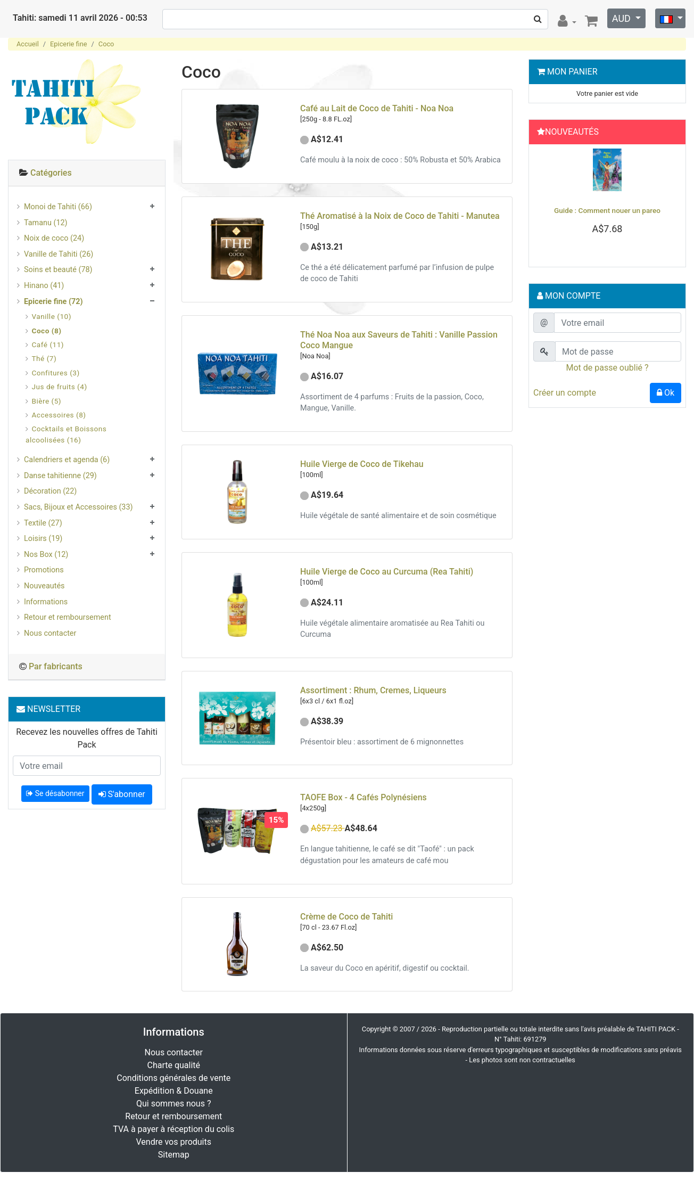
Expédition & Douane (174, 1091)
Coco (106, 44)
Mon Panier (572, 72)
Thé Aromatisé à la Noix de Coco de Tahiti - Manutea (400, 216)
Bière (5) (47, 401)
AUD (622, 18)
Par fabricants (55, 666)
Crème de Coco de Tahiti (346, 917)
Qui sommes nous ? (173, 1103)
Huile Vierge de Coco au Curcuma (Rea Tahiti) (386, 572)
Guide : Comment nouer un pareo (607, 210)
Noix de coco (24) (54, 238)
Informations (46, 601)
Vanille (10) (51, 316)
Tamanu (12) (46, 222)
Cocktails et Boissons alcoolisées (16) (66, 434)
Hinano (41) (44, 285)
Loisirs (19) (43, 538)
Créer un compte (564, 393)
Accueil (27, 44)
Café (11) (48, 344)
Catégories (51, 173)
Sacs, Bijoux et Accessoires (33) (78, 507)
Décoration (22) (50, 491)
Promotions (44, 570)
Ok (665, 393)
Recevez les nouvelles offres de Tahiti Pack (87, 738)
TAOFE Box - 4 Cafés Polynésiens (363, 797)
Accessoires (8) (59, 415)
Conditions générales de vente (173, 1078)
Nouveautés (44, 585)
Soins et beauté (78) (58, 269)
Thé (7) (44, 358)
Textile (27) (43, 523)
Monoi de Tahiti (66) (58, 206)
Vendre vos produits (174, 1142)
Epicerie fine (68, 44)
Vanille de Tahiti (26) (58, 254)
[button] (544, 203)
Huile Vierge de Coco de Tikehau (362, 464)
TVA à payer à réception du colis (173, 1129)
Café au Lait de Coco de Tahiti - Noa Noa (376, 108)
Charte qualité (173, 1065)
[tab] (87, 173)
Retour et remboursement (67, 617)
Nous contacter (50, 633)
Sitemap (173, 1155)
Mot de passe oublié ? (607, 368)
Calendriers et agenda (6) (67, 459)
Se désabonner (55, 793)
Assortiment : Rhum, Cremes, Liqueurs (373, 690)
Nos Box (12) (46, 554)
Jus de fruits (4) (59, 386)
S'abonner (121, 794)
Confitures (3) (56, 372)
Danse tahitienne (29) (60, 475)
